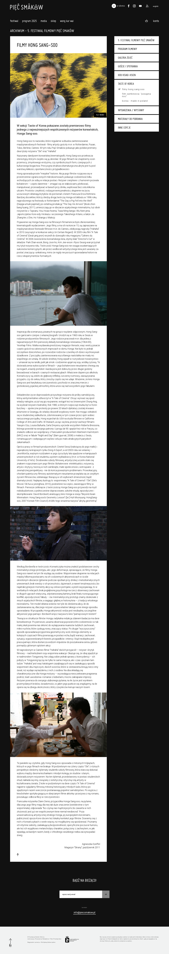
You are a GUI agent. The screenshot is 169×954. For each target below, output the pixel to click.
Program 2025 (29, 21)
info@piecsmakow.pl (84, 912)
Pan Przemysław (55, 939)
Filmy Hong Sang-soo (133, 89)
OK (106, 894)
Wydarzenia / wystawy (131, 110)
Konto (156, 21)
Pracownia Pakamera (42, 939)
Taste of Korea (126, 83)
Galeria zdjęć (125, 57)
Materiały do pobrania (130, 119)
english (155, 6)
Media (44, 21)
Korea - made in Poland (135, 101)
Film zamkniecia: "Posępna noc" (136, 95)
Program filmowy (127, 49)
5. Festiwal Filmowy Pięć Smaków (136, 40)
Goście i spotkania (128, 66)
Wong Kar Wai (67, 21)
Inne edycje (124, 127)
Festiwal (14, 21)
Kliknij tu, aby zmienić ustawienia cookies (118, 941)
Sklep (53, 21)
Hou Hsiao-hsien (127, 75)
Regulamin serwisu (33, 942)
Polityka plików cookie (48, 942)
